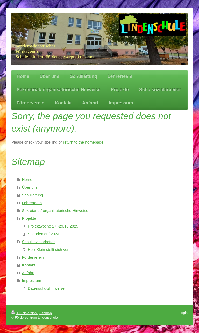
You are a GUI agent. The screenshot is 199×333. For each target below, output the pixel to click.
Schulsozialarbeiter (38, 241)
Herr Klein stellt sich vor (48, 249)
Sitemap (45, 313)
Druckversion (24, 313)
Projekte (29, 218)
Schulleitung (32, 195)
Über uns (30, 187)
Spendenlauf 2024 (43, 234)
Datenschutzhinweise (46, 288)
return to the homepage (83, 142)
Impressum (31, 280)
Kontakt (28, 265)
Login (183, 313)
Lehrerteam (32, 203)
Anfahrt (28, 273)
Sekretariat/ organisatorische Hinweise (55, 210)
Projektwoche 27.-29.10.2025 (53, 226)
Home (27, 179)
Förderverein (33, 257)
